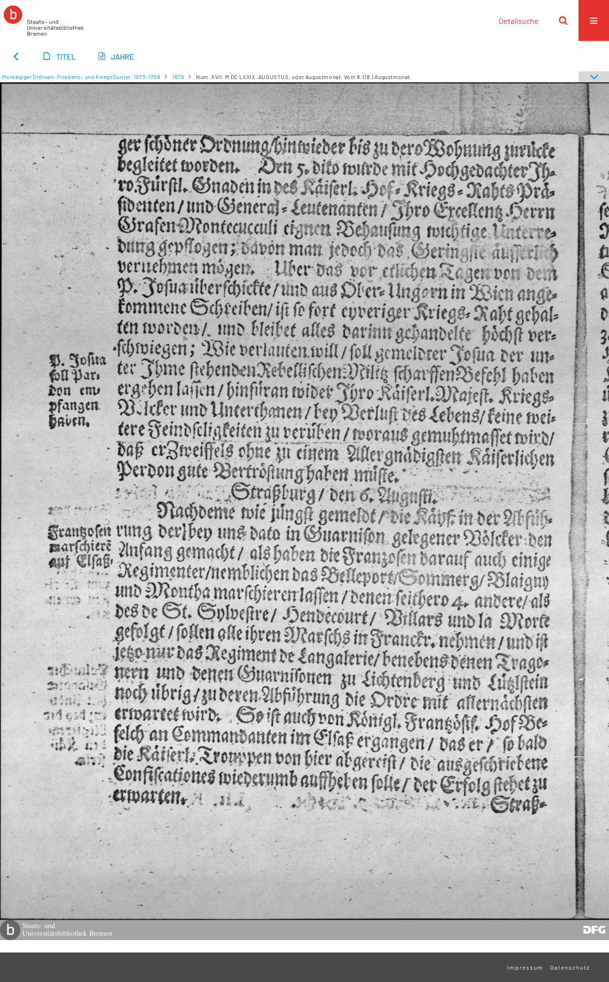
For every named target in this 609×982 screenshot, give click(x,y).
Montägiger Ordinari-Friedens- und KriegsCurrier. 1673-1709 (81, 76)
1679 (178, 76)
